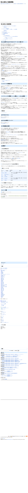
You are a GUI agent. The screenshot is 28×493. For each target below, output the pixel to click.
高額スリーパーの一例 (8, 37)
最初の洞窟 (3, 270)
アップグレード (3, 102)
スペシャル (2, 313)
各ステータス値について (6, 80)
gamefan (4, 438)
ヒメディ (7, 134)
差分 (5, 3)
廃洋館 (2, 281)
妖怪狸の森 (3, 294)
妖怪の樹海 (3, 285)
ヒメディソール (15, 134)
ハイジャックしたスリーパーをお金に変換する (11, 36)
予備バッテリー (8, 87)
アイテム (2, 316)
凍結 (3, 3)
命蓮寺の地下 (3, 275)
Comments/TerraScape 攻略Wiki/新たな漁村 (8, 369)
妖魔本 (16, 98)
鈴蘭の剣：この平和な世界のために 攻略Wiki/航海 (9, 356)
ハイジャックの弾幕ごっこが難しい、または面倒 (9, 29)
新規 (15, 3)
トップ (3, 264)
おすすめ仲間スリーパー (6, 32)
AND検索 (11, 350)
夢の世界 (6, 176)
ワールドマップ (3, 300)
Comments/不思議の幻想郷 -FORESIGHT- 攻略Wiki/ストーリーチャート (12, 354)
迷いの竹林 (6, 174)
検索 (18, 3)
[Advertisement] (9, 13)
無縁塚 (2, 280)
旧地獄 (6, 172)
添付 (9, 3)
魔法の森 (2, 278)
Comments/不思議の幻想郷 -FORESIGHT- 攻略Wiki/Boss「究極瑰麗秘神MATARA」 (14, 363)
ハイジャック (4, 112)
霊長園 (2, 293)
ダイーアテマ (8, 132)
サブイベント (3, 304)
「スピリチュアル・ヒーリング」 (6, 159)
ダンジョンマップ (3, 269)
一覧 (17, 3)
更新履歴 (5, 379)
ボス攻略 (2, 305)
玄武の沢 (2, 282)
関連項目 (5, 30)
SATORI (18, 158)
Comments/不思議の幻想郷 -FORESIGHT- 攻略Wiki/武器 (10, 365)
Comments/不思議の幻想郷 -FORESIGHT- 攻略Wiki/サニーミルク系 (12, 359)
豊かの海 (2, 290)
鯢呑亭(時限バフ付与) (4, 302)
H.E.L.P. (2, 319)
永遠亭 (2, 277)
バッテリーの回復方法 (5, 28)
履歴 (7, 3)
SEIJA (2, 180)
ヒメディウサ (11, 134)
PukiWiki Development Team (10, 439)
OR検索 (16, 350)
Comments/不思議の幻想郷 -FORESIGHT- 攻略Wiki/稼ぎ (10, 358)
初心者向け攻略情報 (4, 268)
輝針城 (2, 296)
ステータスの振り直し (8, 72)
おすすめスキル (4, 31)
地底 (2, 271)
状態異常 (2, 320)
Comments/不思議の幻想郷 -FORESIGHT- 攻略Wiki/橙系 (10, 360)
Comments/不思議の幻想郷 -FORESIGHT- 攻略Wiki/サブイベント (11, 364)
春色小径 (2, 279)
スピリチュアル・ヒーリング (15, 64)
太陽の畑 (2, 295)
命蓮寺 (3, 81)
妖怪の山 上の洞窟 (4, 286)
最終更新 (21, 3)
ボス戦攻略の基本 (5, 33)
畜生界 (2, 292)
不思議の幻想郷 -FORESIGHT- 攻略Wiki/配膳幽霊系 (9, 373)
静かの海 (6, 178)
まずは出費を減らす (7, 35)
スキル (2, 311)
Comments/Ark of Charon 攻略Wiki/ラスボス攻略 (9, 367)
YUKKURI (6, 66)
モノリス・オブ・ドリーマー (5, 274)
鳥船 (2, 297)
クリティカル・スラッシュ (20, 56)
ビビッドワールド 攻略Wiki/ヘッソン (7, 375)
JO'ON (2, 176)
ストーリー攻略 (3, 303)
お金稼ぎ (3, 34)
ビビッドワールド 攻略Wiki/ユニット (7, 371)
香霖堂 (3, 70)
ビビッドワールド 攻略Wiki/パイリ (7, 376)
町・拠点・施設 (3, 301)
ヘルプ (24, 3)
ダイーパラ (8, 131)
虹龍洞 (2, 287)
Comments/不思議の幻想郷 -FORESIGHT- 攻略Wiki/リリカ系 (11, 361)
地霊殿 (13, 158)
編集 (1, 3)
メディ (18, 152)
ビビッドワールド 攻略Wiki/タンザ (7, 374)
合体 (2, 308)
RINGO (2, 178)
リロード (11, 3)
